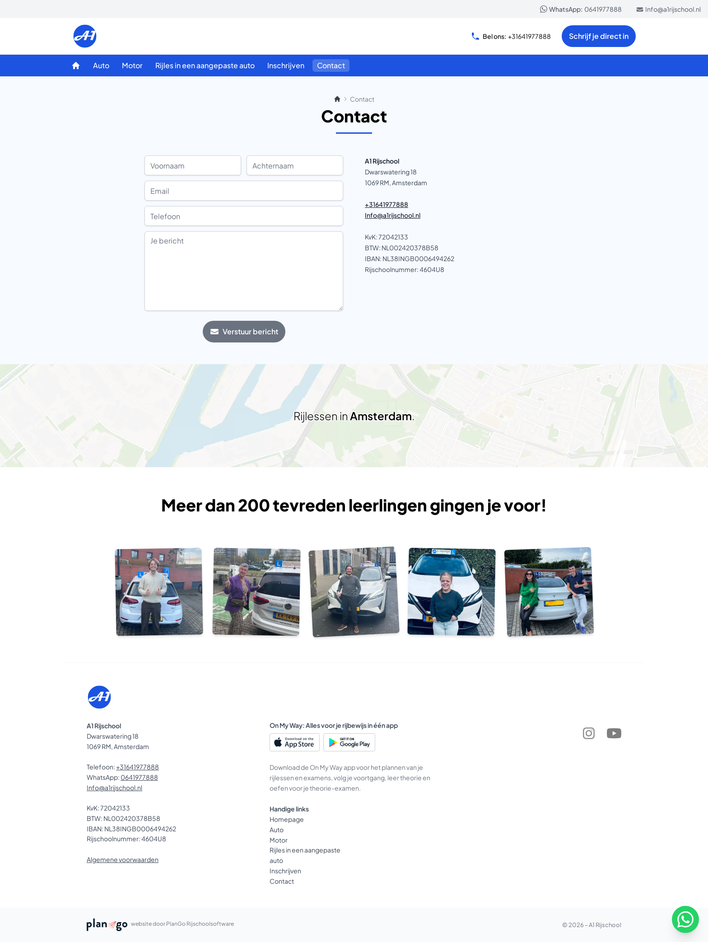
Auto (277, 829)
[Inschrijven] (286, 65)
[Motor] (132, 65)
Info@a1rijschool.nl (668, 9)
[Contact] (331, 65)
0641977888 (581, 9)
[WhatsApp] (685, 919)
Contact (282, 881)
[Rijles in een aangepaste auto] (205, 65)
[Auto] (101, 65)
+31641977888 (511, 36)
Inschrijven (285, 871)
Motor (279, 840)
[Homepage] (76, 65)
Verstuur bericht (244, 331)
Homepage (287, 819)
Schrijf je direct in (599, 36)
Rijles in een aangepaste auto (305, 855)
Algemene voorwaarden (122, 859)
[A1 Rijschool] (115, 36)
